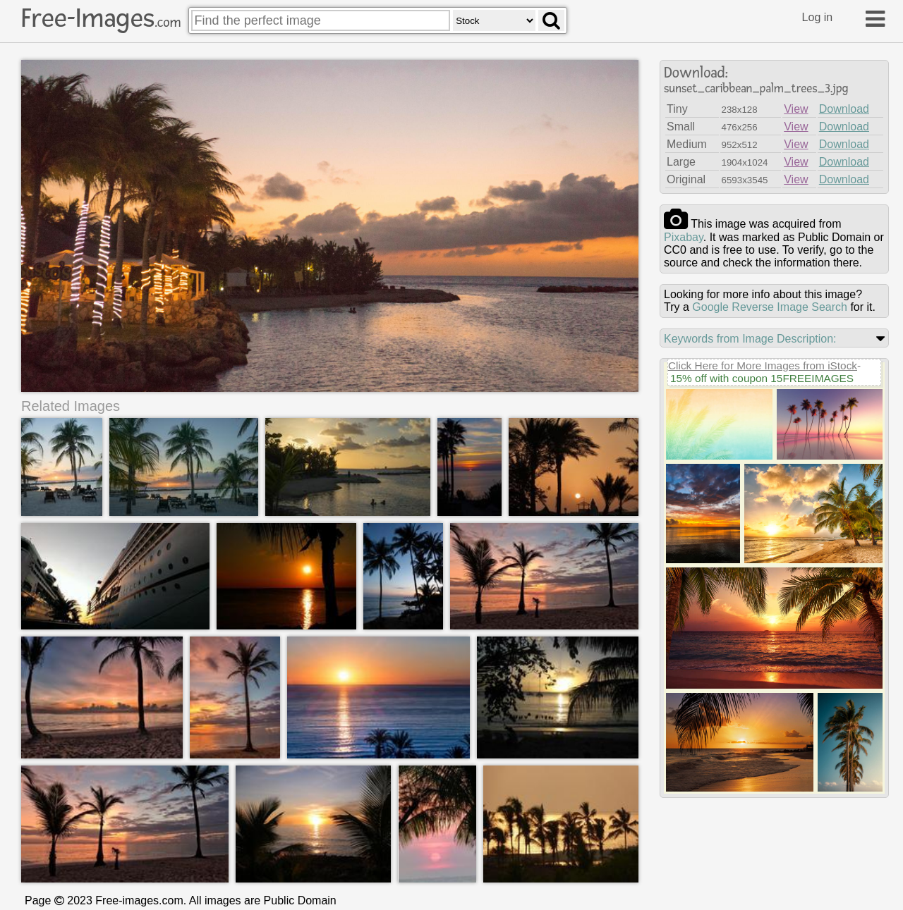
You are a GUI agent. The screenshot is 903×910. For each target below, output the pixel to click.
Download (844, 109)
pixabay (683, 237)
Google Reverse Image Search (769, 307)
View (796, 109)
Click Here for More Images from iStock (762, 365)
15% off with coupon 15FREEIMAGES (762, 378)
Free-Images (101, 18)
